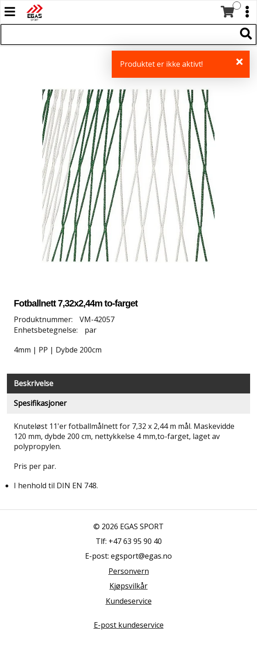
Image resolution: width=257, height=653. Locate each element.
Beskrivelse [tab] (33, 383)
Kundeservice (129, 601)
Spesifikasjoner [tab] (40, 403)
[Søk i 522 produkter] (118, 34)
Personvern (129, 571)
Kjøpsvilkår (128, 586)
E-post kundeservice (129, 625)
